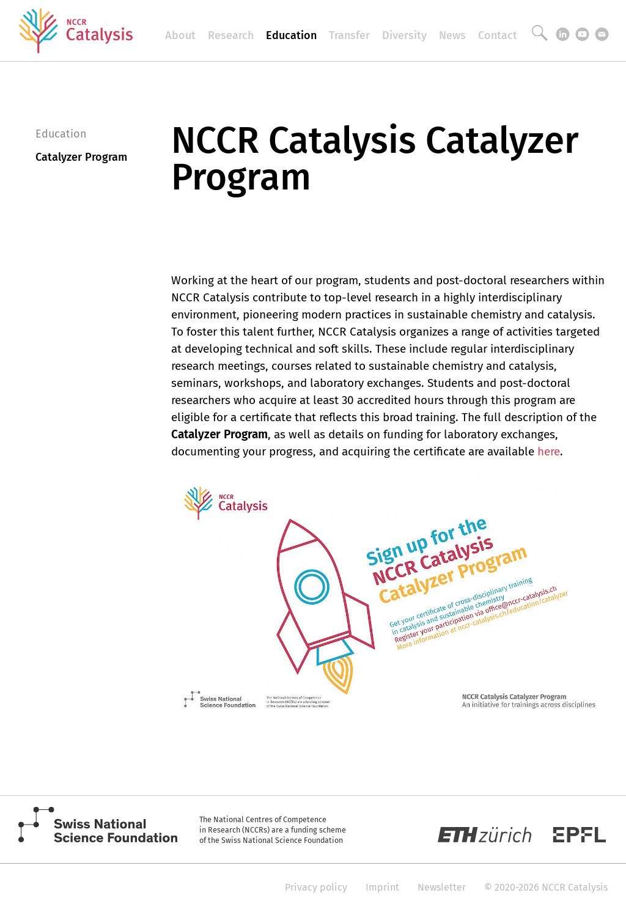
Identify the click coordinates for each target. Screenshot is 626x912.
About (180, 35)
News (452, 35)
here (548, 451)
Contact (497, 35)
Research (231, 35)
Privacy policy (316, 887)
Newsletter (442, 887)
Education (291, 35)
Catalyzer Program (81, 157)
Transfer (349, 35)
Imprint (382, 887)
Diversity (404, 35)
